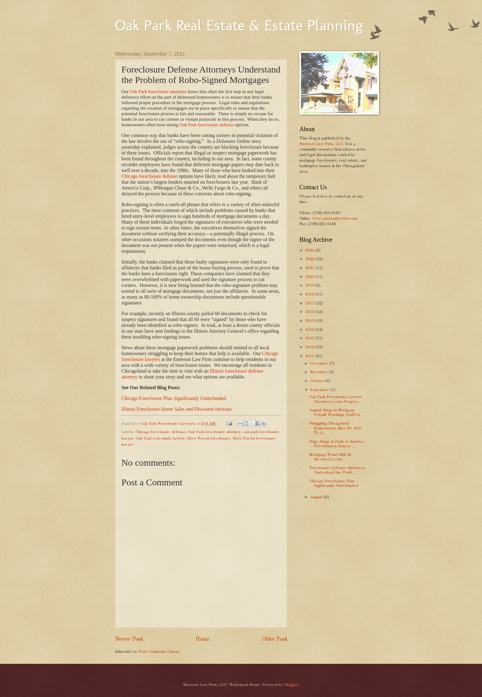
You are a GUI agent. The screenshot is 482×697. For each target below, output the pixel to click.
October (317, 381)
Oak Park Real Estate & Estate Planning (239, 25)
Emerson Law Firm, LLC (321, 144)
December (319, 364)
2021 (310, 268)
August (317, 497)
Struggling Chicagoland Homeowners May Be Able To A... (335, 428)
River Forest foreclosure (208, 439)
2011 (310, 356)
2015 (310, 321)
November (319, 372)
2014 (310, 330)
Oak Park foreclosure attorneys (158, 91)
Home (202, 639)
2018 (310, 294)
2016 (310, 312)
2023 (310, 251)
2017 (310, 303)
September (320, 390)
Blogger (291, 685)
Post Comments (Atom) (159, 652)
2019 (310, 286)
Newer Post (129, 639)
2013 (310, 338)
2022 (310, 259)
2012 (310, 347)
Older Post (274, 639)
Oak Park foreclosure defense (206, 124)
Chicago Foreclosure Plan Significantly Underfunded (173, 398)
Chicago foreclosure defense (149, 176)
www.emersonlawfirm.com (334, 219)
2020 (310, 277)
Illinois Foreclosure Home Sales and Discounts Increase (176, 409)
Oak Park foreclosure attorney (214, 432)
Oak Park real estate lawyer (160, 439)
